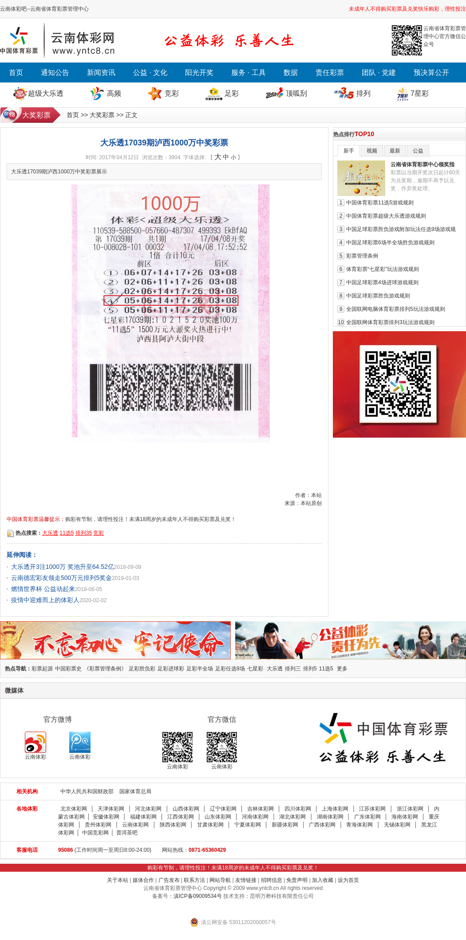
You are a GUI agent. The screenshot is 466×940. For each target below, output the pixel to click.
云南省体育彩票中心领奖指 (422, 164)
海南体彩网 (404, 817)
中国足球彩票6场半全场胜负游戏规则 (390, 242)
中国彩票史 (68, 669)
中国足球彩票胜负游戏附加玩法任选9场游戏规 (401, 229)
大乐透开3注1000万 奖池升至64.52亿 (62, 566)
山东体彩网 (218, 817)
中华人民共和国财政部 (87, 791)
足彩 (232, 93)
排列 (363, 93)
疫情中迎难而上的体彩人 (45, 599)
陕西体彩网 (173, 825)
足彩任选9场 (230, 669)
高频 (114, 93)
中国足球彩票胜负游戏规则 (378, 296)
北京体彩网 (73, 809)
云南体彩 (35, 746)
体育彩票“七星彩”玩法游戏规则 (382, 269)
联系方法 (194, 880)
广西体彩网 (322, 825)
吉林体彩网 (260, 809)
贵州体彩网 (98, 825)
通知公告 (55, 72)
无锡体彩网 (397, 825)
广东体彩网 (367, 817)
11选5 (66, 533)
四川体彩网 (297, 809)
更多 (342, 669)
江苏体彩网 (372, 809)
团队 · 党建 (379, 72)
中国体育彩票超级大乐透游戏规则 (386, 216)
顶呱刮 (296, 93)
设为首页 (348, 880)
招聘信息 (271, 880)
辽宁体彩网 (223, 809)
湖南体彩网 (330, 817)
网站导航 (220, 880)
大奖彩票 (102, 114)
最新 (395, 151)
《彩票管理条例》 (105, 669)
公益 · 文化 (150, 72)
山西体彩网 (186, 809)
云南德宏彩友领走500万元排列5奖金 (61, 577)
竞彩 (172, 93)
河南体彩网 (255, 817)
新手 (349, 151)
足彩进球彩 (171, 669)
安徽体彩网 (106, 817)
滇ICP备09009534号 (198, 896)
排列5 (310, 669)
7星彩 (420, 93)
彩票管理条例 (362, 256)
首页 (16, 72)
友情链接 (246, 880)
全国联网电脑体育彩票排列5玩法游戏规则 (395, 309)
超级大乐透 (45, 93)
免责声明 (297, 880)
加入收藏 (322, 880)
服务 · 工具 (248, 72)
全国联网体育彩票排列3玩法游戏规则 (390, 322)
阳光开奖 (199, 72)
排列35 (83, 533)
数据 (291, 72)
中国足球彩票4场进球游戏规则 (382, 282)
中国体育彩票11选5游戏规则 (380, 203)
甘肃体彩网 (210, 825)
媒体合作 (143, 880)
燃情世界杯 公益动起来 (43, 588)
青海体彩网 (359, 825)
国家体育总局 (135, 791)
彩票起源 (42, 669)
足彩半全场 (199, 669)
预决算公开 (431, 72)
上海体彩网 (335, 809)
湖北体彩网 (292, 817)
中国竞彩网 (95, 833)
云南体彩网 (135, 825)
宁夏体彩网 (247, 825)
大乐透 (50, 533)
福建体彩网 (143, 817)
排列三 (293, 669)
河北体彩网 (148, 809)
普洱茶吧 (127, 833)
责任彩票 (330, 72)
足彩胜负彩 (142, 669)
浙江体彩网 (410, 809)
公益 (418, 151)
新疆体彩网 (285, 825)
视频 (372, 151)
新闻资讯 (101, 72)
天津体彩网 (111, 809)
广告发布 (169, 880)
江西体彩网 (180, 817)
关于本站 (117, 880)
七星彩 (255, 669)
